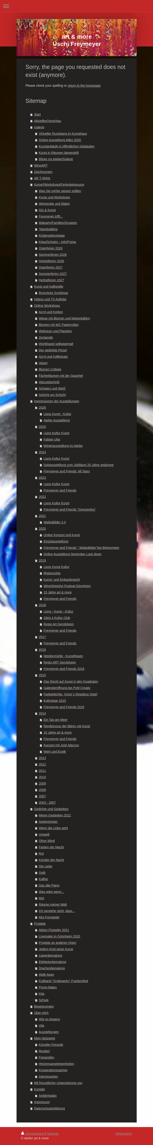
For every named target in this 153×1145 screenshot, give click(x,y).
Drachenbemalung (52, 968)
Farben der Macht (51, 847)
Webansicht (124, 1133)
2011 (42, 771)
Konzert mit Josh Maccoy (61, 745)
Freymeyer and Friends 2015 (64, 707)
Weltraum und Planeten (55, 331)
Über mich (41, 1013)
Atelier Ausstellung (57, 420)
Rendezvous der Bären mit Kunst (67, 726)
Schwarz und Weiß (52, 388)
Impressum (42, 1102)
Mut (41, 898)
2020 (42, 528)
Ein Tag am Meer (56, 720)
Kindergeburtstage (52, 235)
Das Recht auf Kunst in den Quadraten (71, 681)
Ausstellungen (49, 1032)
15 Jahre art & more (58, 592)
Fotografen (46, 1057)
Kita (41, 994)
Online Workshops (47, 305)
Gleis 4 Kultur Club (57, 618)
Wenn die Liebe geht (53, 828)
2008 (42, 790)
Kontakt (39, 1089)
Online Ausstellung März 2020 (60, 140)
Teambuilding (48, 229)
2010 (42, 777)
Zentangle (46, 337)
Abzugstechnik (49, 382)
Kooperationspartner (53, 1070)
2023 (42, 477)
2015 (42, 675)
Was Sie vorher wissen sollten (60, 191)
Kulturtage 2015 (55, 700)
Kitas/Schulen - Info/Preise (57, 242)
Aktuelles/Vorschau (47, 121)
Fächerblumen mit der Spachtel (61, 375)
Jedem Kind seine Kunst (56, 949)
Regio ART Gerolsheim (60, 662)
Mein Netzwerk (44, 1038)
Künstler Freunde (51, 1044)
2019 (42, 560)
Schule (44, 1000)
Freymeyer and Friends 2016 (64, 669)
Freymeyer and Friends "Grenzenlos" (70, 509)
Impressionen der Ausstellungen (56, 401)
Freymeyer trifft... (51, 216)
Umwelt (44, 834)
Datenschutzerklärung (49, 1108)
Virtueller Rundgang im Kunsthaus (63, 133)
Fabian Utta (52, 439)
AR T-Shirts (42, 178)
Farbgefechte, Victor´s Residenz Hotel (70, 694)
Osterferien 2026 (50, 248)
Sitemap (53, 1133)
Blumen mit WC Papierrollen (59, 325)
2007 (42, 796)
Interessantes (48, 1076)
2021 (42, 516)
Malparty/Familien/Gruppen (58, 223)
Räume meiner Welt (53, 904)
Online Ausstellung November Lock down (72, 554)
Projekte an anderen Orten (57, 943)
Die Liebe (45, 866)
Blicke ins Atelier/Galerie (56, 159)
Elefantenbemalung (52, 962)
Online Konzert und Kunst (62, 535)
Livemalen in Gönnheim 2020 (59, 936)
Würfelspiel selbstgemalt (56, 344)
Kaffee (43, 879)
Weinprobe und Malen (54, 203)
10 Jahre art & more (58, 732)
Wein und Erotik (55, 751)
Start (37, 114)
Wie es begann (49, 1019)
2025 (42, 426)
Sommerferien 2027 (53, 274)
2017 (42, 637)
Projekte (40, 923)
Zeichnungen (43, 172)
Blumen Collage (50, 369)
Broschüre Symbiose (53, 293)
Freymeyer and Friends (60, 490)
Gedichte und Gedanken (51, 809)
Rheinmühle (52, 573)
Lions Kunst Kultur (56, 567)
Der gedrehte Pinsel (53, 350)
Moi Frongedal (49, 917)
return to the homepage (84, 85)
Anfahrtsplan (48, 1095)
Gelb (42, 872)
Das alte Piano (49, 885)
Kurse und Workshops (54, 197)
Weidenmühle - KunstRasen (63, 656)
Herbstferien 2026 (51, 261)
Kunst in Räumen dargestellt (59, 153)
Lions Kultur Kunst (56, 433)
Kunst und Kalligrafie (48, 286)
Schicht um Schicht (52, 395)
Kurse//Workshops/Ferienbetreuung (59, 184)
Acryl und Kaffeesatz (53, 356)
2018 (42, 605)
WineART (41, 165)
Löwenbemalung (50, 955)
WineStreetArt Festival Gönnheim (67, 586)
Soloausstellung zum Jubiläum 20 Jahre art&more (79, 465)
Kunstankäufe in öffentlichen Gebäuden (66, 146)
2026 (42, 407)
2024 (42, 452)
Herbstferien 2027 (51, 280)
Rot (41, 853)
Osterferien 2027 (50, 267)
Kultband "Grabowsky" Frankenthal (63, 981)
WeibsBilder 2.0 (55, 522)
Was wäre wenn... (51, 892)
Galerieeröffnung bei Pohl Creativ (67, 688)
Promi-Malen (48, 987)
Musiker (44, 1051)
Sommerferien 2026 (53, 254)
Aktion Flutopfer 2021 (54, 930)
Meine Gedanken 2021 (55, 815)
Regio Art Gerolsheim (59, 624)
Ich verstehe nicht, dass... (57, 911)
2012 (42, 764)
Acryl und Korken (51, 312)
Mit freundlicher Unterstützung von (58, 1083)
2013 (42, 758)
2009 (42, 783)
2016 (42, 649)
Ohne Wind (47, 841)
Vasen (43, 363)
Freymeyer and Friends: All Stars (67, 471)
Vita (41, 1025)
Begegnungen (44, 1006)
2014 (42, 713)
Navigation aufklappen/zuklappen (76, 6)
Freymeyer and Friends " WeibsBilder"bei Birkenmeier (81, 548)
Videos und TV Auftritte (50, 299)
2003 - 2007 (47, 802)
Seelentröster (48, 821)
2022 (42, 497)
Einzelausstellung (56, 541)
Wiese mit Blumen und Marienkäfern (64, 318)
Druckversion (33, 1133)
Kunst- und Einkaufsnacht (62, 579)
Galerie (39, 127)
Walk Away (46, 974)
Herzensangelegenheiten (56, 1064)
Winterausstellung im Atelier (63, 446)
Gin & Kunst (47, 210)
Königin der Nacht (51, 860)
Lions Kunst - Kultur (57, 414)
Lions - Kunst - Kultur (58, 611)
